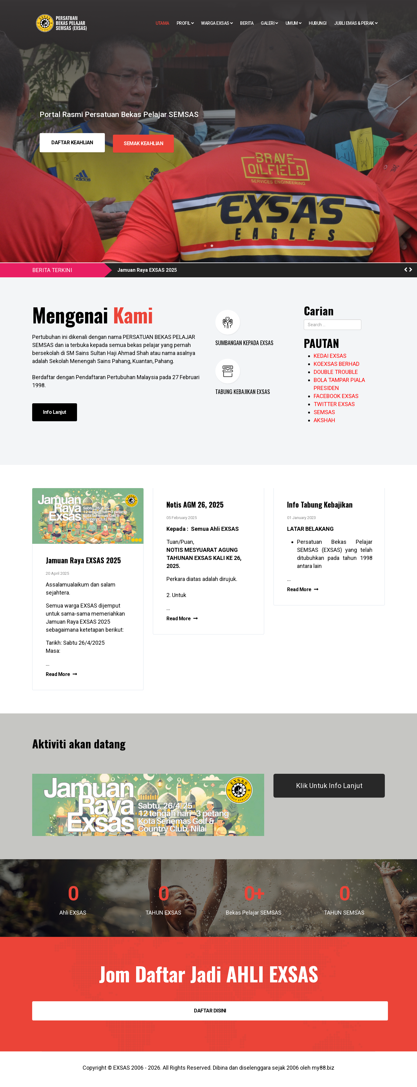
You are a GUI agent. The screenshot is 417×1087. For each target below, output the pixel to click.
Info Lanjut (54, 412)
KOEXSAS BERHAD (336, 364)
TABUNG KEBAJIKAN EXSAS (242, 392)
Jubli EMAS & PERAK (354, 23)
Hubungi (318, 23)
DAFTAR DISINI (210, 1013)
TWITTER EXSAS (334, 404)
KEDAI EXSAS (330, 356)
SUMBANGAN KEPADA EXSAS (244, 343)
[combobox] (332, 324)
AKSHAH (324, 420)
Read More (63, 676)
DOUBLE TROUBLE (336, 372)
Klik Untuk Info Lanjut (329, 788)
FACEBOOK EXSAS (336, 396)
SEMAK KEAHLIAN (144, 142)
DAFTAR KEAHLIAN (72, 142)
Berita (246, 23)
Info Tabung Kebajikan (323, 505)
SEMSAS (324, 412)
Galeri (267, 23)
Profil (183, 23)
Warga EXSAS (215, 23)
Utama (162, 23)
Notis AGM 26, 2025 (199, 505)
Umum (292, 23)
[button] (405, 270)
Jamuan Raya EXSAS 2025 (147, 270)
